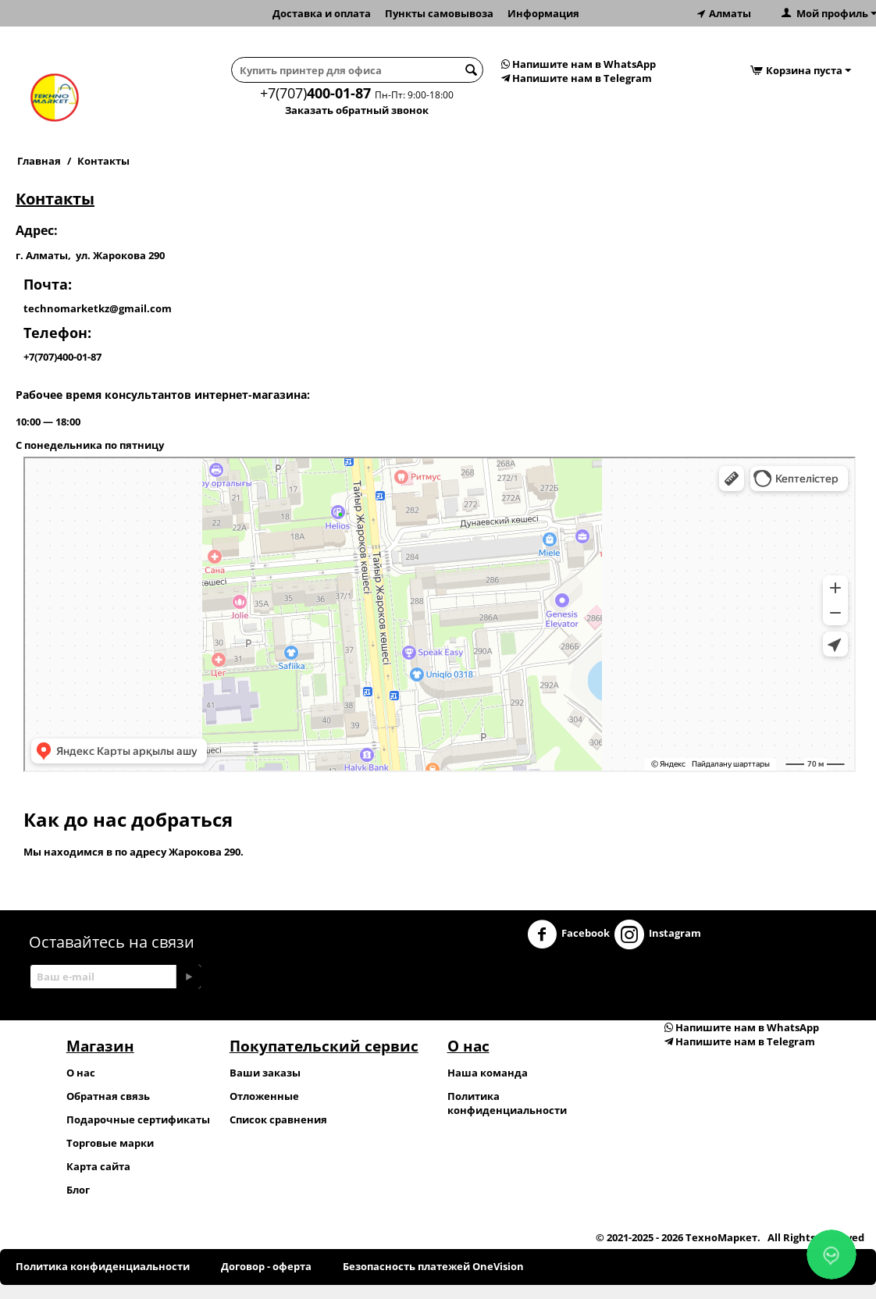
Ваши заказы (265, 1073)
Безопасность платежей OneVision (433, 1266)
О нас (80, 1073)
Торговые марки (110, 1143)
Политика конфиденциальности (507, 1103)
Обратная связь (108, 1096)
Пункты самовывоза (439, 13)
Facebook (568, 934)
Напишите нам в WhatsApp (578, 64)
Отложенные (264, 1096)
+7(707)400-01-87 (62, 357)
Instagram (657, 934)
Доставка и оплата (321, 13)
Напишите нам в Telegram (576, 78)
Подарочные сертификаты (138, 1119)
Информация (543, 13)
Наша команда (487, 1073)
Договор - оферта (266, 1266)
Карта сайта (98, 1166)
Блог (78, 1190)
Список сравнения (278, 1119)
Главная (39, 161)
